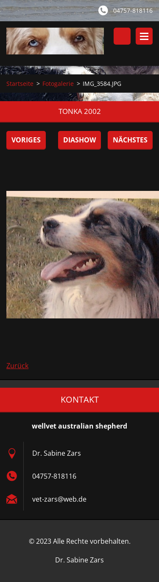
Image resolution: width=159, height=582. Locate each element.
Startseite (19, 83)
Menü (144, 36)
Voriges (26, 140)
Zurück (17, 365)
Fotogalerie (58, 83)
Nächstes (130, 140)
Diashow (79, 140)
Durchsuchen (122, 36)
